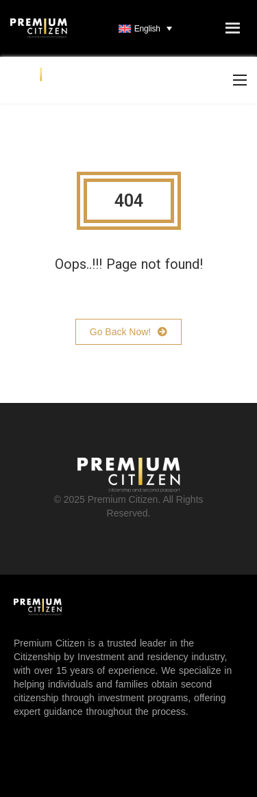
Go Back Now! (128, 332)
